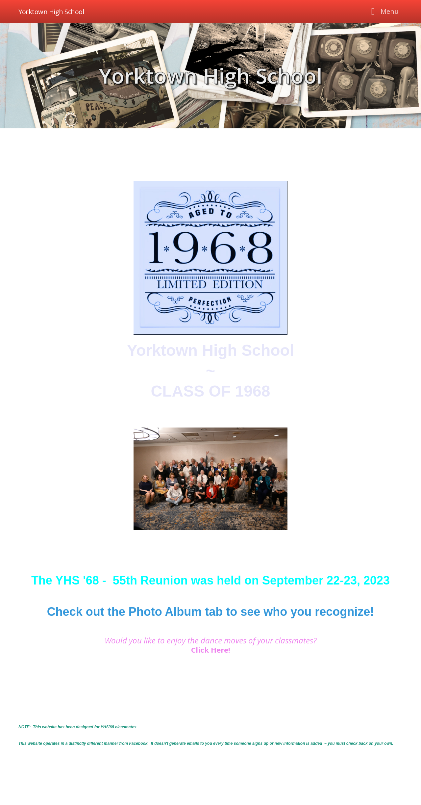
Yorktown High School (210, 75)
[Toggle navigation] (383, 11)
